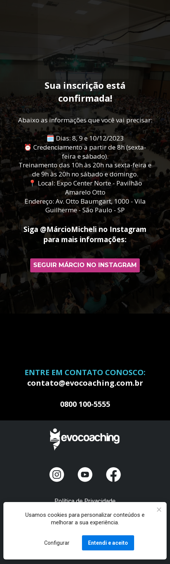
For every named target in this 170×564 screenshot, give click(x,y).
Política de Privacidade (85, 501)
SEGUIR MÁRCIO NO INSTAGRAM (85, 265)
